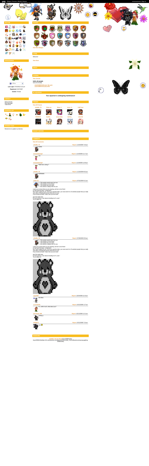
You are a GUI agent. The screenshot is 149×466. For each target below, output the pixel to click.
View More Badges (38, 47)
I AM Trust (80, 107)
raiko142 (80, 117)
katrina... (69, 117)
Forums (14, 1)
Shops (9, 1)
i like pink (43, 85)
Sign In (144, 1)
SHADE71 (38, 117)
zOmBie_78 (38, 107)
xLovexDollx (36, 304)
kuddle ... (48, 117)
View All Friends (37, 105)
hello (42, 86)
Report (74, 144)
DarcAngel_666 (37, 313)
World (20, 1)
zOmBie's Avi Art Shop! (55, 339)
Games (25, 1)
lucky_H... (70, 107)
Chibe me (48, 107)
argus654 (36, 295)
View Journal (36, 78)
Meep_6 (59, 107)
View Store (36, 60)
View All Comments (38, 142)
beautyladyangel (38, 153)
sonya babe (59, 117)
